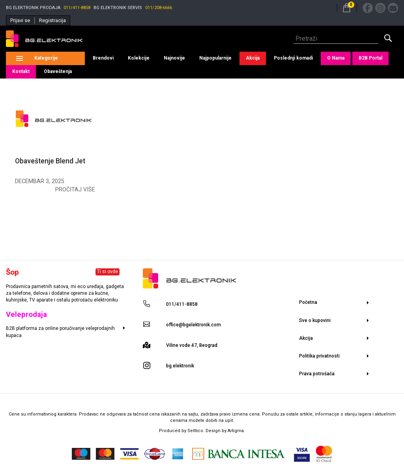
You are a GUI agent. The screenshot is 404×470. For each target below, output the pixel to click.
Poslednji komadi (293, 58)
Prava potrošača (317, 373)
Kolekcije (139, 58)
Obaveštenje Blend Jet (50, 161)
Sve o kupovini (315, 320)
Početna (308, 302)
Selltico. (196, 430)
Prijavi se (20, 20)
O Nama (335, 58)
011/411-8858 (77, 7)
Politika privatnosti (319, 356)
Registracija (52, 20)
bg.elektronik (180, 366)
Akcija (253, 58)
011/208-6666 (158, 7)
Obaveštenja (58, 71)
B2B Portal (370, 58)
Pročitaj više (75, 189)
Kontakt (21, 71)
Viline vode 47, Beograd (191, 345)
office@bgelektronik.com (193, 325)
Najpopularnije (215, 58)
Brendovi (103, 58)
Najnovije (174, 58)
